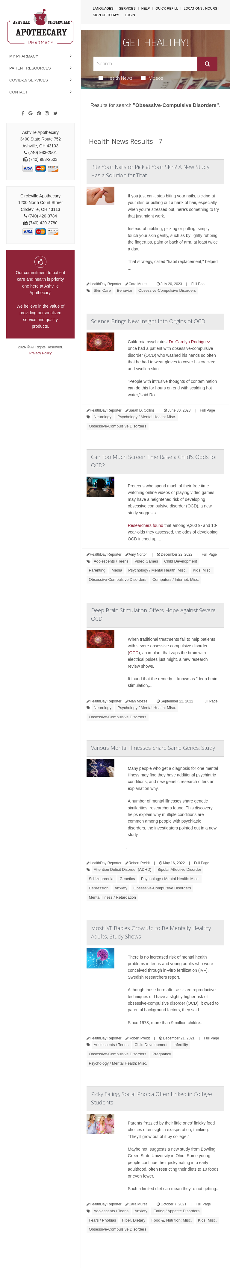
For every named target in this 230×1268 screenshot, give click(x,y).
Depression (98, 888)
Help (145, 8)
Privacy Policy (40, 353)
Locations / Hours (200, 8)
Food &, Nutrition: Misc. (172, 1220)
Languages (103, 8)
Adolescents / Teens (111, 561)
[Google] (30, 113)
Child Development (180, 561)
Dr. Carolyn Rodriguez (189, 341)
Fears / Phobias (102, 1220)
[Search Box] (145, 64)
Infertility (180, 1044)
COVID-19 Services (28, 80)
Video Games (146, 561)
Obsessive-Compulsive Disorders (167, 290)
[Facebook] (23, 113)
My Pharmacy (23, 56)
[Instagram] (47, 113)
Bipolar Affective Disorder (179, 869)
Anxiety (121, 888)
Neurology (102, 417)
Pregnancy (161, 1054)
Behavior (124, 290)
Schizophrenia (101, 878)
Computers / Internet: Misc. (175, 579)
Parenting (97, 570)
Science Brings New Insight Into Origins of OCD (148, 321)
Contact (18, 92)
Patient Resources (30, 68)
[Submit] (207, 64)
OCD (133, 652)
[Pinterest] (39, 113)
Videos (152, 78)
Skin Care (102, 290)
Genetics (127, 878)
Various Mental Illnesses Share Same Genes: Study (153, 747)
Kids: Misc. (202, 570)
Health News (115, 78)
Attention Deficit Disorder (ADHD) (123, 869)
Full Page (199, 284)
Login (130, 15)
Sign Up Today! (106, 15)
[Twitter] (55, 113)
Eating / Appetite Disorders (176, 1211)
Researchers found (145, 525)
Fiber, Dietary (133, 1220)
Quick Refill (166, 8)
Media (116, 570)
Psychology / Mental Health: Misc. (146, 417)
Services (127, 8)
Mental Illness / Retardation (112, 897)
